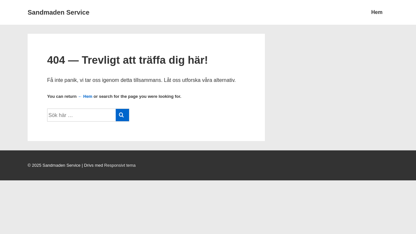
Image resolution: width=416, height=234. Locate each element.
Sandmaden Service (58, 12)
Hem (377, 12)
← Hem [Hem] (85, 96)
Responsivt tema (120, 165)
